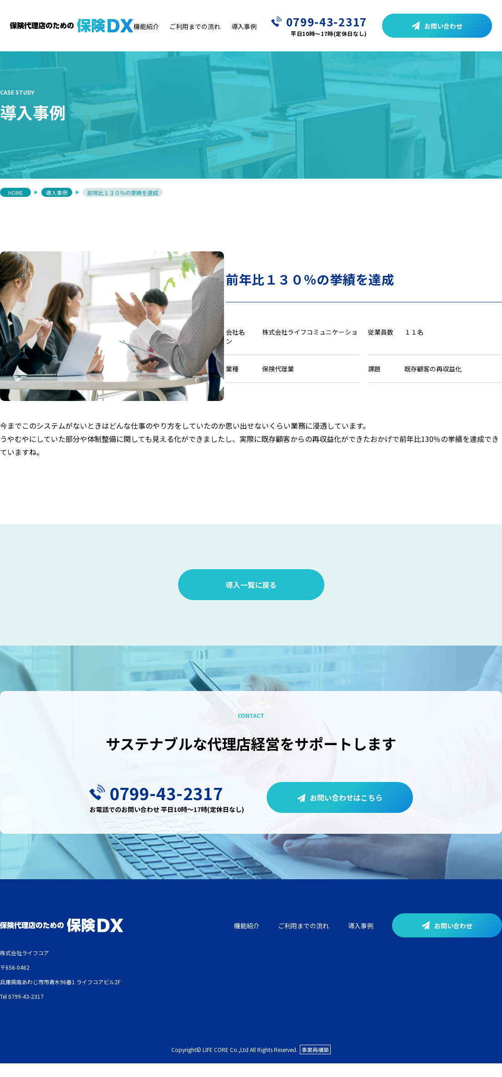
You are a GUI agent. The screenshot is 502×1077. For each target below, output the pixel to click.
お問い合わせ (437, 25)
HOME (15, 194)
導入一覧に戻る (251, 596)
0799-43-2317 (319, 25)
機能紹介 (146, 26)
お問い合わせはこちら (340, 809)
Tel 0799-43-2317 (22, 1008)
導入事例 (244, 26)
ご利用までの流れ (194, 26)
